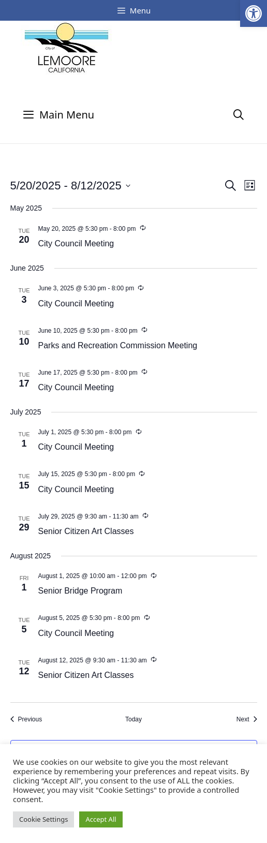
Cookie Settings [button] (43, 819)
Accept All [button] (100, 819)
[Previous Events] (26, 719)
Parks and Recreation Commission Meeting (118, 345)
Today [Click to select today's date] (133, 719)
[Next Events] (246, 719)
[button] (253, 13)
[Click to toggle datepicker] (70, 185)
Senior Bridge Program (80, 590)
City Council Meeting (76, 243)
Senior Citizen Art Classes (86, 531)
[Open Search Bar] (238, 114)
